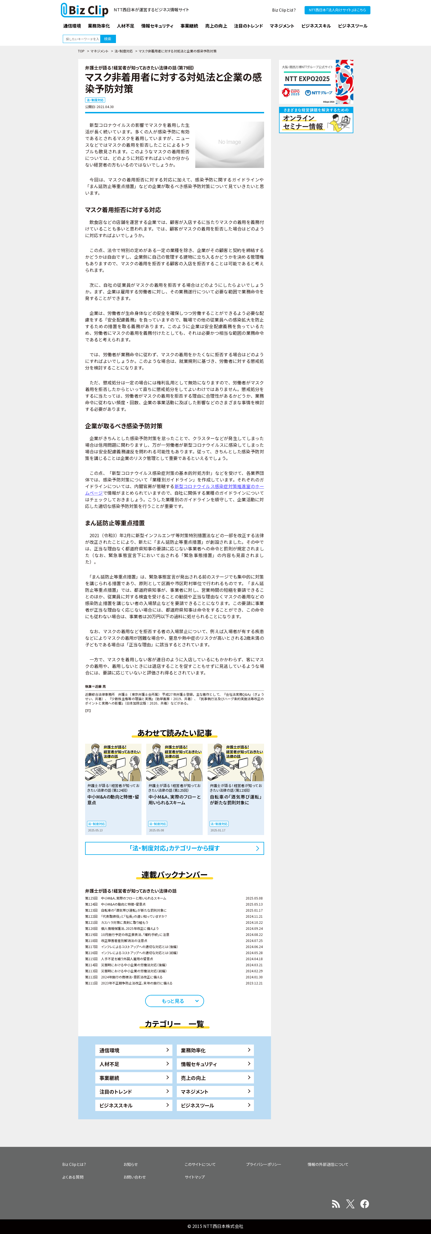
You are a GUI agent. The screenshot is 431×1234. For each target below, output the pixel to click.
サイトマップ (195, 1177)
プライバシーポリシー (263, 1164)
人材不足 (109, 1063)
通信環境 (109, 1050)
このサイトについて (200, 1164)
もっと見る (173, 1000)
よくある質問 (72, 1177)
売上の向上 (193, 1077)
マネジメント (100, 51)
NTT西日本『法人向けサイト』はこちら (337, 9)
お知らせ (130, 1164)
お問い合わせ (134, 1177)
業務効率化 (193, 1050)
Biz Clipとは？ (284, 10)
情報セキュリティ (199, 1063)
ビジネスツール (197, 1105)
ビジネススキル (116, 1105)
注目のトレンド (115, 1091)
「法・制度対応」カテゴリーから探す (174, 847)
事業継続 (109, 1077)
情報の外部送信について (328, 1164)
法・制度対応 (124, 51)
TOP (81, 51)
